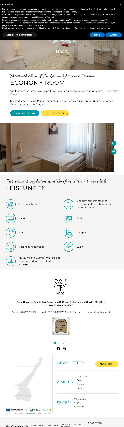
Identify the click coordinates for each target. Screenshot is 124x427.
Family (80, 386)
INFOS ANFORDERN (31, 112)
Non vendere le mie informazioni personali (88, 20)
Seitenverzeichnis (15, 421)
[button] (120, 4)
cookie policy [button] (71, 12)
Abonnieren (104, 362)
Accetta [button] (113, 35)
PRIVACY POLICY (35, 421)
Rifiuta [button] (97, 35)
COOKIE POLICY (51, 421)
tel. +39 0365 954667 (23, 312)
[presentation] (113, 143)
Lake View (82, 374)
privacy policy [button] (38, 25)
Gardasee (79, 405)
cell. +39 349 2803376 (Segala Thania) (60, 312)
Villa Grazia (80, 397)
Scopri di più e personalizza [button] (19, 35)
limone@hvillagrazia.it (98, 312)
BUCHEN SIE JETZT (70, 112)
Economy (81, 382)
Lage (76, 401)
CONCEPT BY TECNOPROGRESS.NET (99, 421)
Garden (80, 378)
